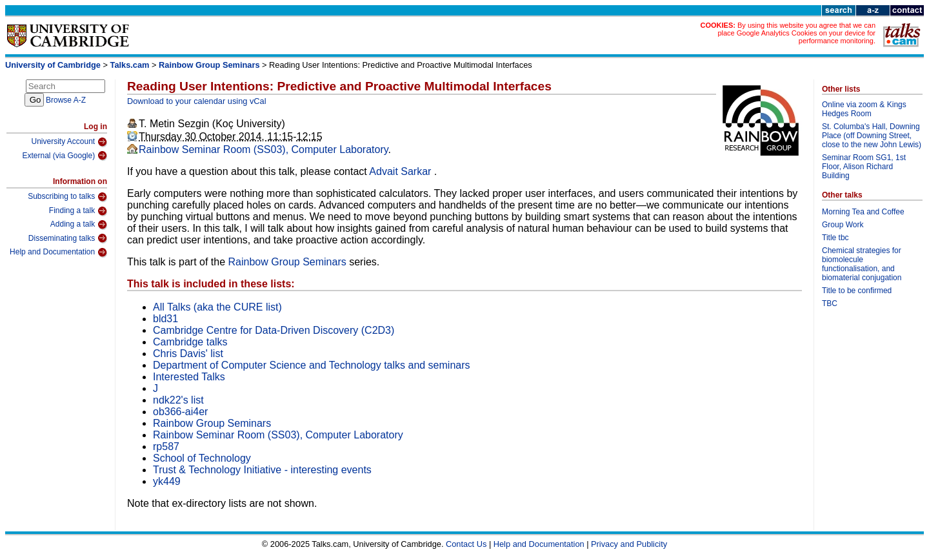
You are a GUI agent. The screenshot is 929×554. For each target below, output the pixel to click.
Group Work (842, 224)
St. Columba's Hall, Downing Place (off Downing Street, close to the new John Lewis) (871, 135)
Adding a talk (78, 225)
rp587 (166, 446)
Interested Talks (189, 376)
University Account (69, 142)
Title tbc (835, 237)
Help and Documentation (58, 252)
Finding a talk (78, 211)
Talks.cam (130, 65)
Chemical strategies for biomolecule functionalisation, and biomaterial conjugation (861, 264)
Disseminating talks (67, 238)
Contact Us (466, 544)
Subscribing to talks (67, 197)
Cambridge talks (190, 341)
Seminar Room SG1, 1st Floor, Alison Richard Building (864, 166)
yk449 (167, 481)
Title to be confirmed (857, 290)
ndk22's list (178, 400)
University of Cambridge (53, 65)
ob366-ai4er (180, 411)
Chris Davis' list (188, 353)
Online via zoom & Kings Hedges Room (864, 109)
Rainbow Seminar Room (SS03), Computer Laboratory (263, 149)
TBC (829, 303)
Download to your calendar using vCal (196, 101)
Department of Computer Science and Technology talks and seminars (311, 365)
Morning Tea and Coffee (863, 211)
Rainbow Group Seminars (209, 65)
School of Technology (202, 458)
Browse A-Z (66, 100)
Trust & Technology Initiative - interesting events (262, 469)
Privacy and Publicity (629, 544)
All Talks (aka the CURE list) (217, 307)
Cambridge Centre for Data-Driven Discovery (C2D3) (273, 330)
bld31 (165, 318)
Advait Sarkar (401, 171)
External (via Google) (64, 155)
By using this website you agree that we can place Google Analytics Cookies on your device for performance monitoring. (796, 33)
